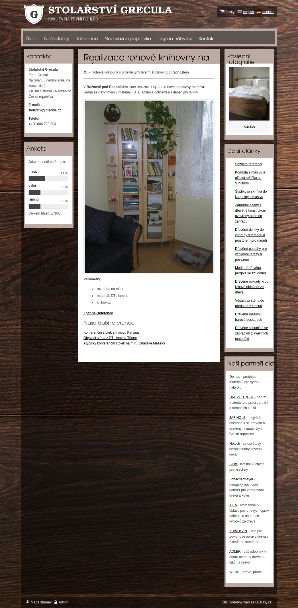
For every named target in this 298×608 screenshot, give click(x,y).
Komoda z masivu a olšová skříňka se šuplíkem (250, 177)
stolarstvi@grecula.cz (44, 110)
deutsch (268, 12)
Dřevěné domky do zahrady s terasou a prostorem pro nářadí (251, 235)
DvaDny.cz (263, 602)
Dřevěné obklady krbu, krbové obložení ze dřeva (252, 286)
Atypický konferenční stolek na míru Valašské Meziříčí (124, 343)
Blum (233, 464)
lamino (33, 199)
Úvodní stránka (85, 73)
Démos (234, 377)
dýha (32, 185)
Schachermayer (241, 479)
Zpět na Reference (98, 313)
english (248, 12)
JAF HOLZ (237, 418)
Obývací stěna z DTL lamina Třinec (110, 338)
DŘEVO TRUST (242, 397)
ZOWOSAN (238, 531)
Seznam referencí (248, 164)
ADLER (235, 552)
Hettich (234, 444)
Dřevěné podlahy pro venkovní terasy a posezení (251, 254)
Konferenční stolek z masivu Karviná (111, 332)
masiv (32, 172)
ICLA (233, 505)
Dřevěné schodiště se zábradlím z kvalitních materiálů (251, 333)
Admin (63, 602)
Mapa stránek (41, 602)
